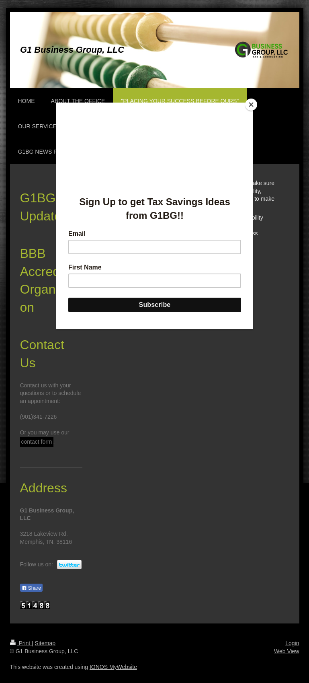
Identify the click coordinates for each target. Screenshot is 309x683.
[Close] (251, 105)
